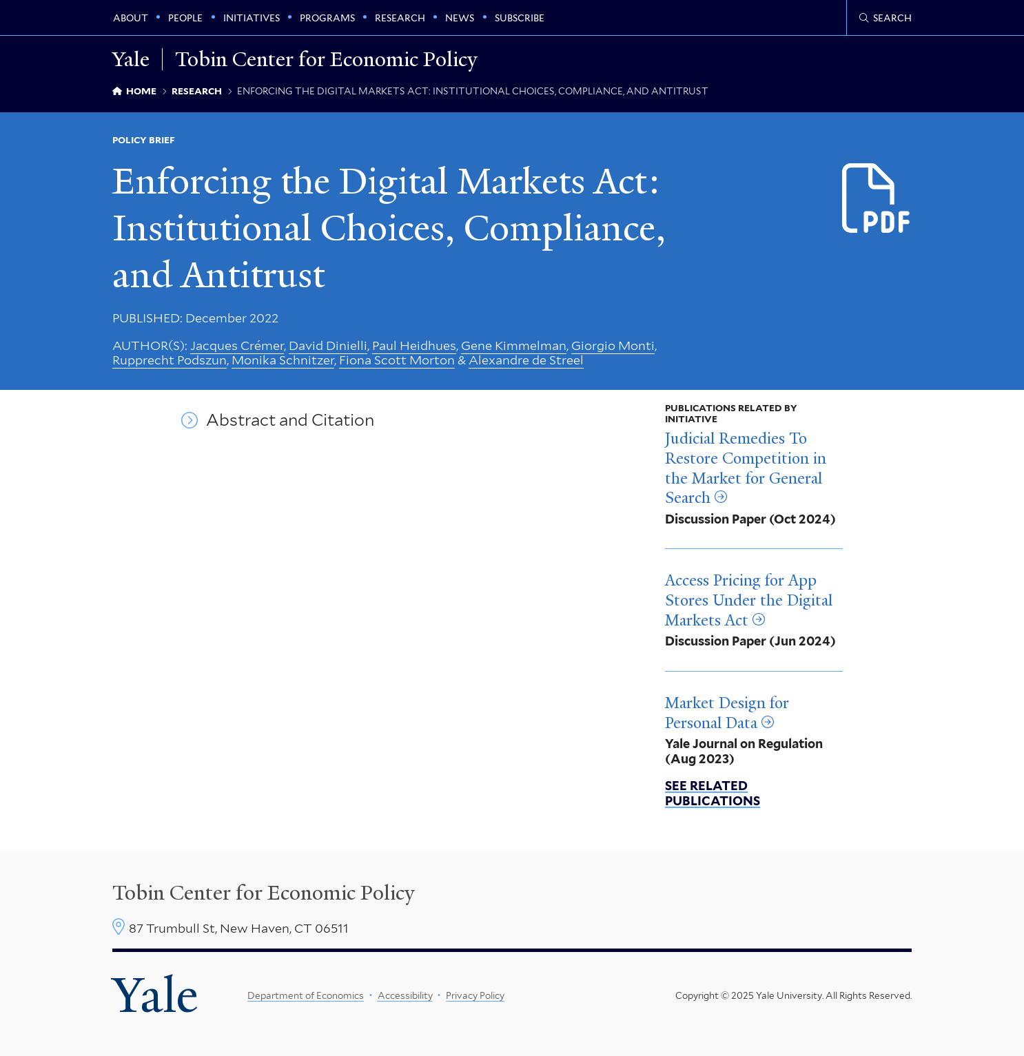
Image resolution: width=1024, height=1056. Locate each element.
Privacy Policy (475, 995)
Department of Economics (305, 995)
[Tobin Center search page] (885, 18)
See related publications (712, 793)
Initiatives (251, 17)
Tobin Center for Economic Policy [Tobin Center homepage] (263, 893)
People (185, 17)
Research (400, 17)
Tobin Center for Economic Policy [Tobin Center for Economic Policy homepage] (326, 59)
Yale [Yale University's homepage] (155, 995)
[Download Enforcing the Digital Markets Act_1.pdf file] (877, 199)
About (130, 17)
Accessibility (405, 995)
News (459, 17)
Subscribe (519, 17)
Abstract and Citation (290, 420)
